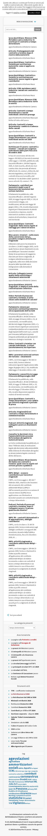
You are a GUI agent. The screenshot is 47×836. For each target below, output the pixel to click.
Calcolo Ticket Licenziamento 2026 (23, 718)
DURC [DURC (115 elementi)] (30, 779)
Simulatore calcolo (20, 722)
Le (23, 697)
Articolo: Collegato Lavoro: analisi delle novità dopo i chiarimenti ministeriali (21, 275)
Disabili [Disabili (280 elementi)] (23, 779)
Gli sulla (22, 656)
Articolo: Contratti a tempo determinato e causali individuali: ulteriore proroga (22, 112)
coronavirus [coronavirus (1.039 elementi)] (29, 776)
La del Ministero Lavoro (22, 648)
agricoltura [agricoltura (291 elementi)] (14, 761)
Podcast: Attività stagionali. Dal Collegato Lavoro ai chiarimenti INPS (23, 425)
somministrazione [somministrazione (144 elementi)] (23, 795)
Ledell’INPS (23, 663)
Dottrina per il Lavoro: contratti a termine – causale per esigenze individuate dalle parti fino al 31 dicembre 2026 (23, 150)
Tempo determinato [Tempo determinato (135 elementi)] (27, 800)
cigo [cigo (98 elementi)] (25, 771)
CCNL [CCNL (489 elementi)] (12, 770)
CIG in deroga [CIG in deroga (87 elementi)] (19, 771)
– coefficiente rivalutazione (23, 691)
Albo (21, 746)
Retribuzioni (22, 704)
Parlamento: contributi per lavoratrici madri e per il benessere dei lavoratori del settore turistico (21, 188)
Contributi (21, 707)
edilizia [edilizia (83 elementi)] (34, 779)
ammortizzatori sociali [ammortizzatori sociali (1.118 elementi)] (20, 766)
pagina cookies (20, 13)
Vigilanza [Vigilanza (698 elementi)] (19, 803)
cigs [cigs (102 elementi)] (29, 771)
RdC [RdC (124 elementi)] (35, 789)
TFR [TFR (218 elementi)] (10, 803)
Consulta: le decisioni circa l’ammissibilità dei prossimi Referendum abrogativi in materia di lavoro (21, 437)
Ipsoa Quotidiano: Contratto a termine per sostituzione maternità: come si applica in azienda (22, 65)
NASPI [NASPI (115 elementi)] (11, 789)
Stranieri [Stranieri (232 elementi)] (27, 798)
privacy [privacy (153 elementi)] (31, 789)
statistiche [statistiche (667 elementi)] (15, 798)
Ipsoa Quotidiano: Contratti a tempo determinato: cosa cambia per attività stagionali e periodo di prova (23, 401)
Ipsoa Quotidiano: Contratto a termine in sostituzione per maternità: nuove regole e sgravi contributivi (23, 78)
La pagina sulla (23, 639)
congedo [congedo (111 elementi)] (34, 771)
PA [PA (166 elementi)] (14, 789)
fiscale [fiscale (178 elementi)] (12, 781)
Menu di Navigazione (25, 21)
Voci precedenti (16, 615)
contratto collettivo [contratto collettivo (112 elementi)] (16, 774)
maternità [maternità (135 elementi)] (34, 786)
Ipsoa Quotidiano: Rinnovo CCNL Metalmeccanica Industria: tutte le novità (23, 101)
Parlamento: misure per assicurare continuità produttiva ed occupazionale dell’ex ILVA (23, 309)
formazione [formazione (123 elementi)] (19, 782)
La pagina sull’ (20, 644)
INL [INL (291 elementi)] (35, 781)
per (23, 710)
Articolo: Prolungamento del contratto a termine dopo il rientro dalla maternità (21, 53)
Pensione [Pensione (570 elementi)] (21, 788)
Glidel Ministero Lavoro (24, 651)
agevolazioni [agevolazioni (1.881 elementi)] (19, 758)
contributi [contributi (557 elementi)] (30, 773)
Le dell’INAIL (19, 670)
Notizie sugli (22, 678)
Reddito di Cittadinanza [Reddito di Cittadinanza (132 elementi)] (18, 791)
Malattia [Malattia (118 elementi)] (26, 786)
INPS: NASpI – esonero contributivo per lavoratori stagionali (21, 475)
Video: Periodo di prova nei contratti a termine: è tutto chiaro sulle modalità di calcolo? (23, 298)
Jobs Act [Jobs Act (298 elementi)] (13, 783)
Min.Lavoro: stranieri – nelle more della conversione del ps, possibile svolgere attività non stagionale (24, 238)
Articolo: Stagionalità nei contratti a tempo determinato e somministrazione (23, 414)
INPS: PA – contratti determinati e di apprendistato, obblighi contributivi (24, 519)
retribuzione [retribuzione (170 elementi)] (14, 793)
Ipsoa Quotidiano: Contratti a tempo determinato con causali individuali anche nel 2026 (23, 137)
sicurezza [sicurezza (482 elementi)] (25, 793)
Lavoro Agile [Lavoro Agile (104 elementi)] (22, 784)
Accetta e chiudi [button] (34, 13)
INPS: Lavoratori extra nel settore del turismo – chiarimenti (24, 355)
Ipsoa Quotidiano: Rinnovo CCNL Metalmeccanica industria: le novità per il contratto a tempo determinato (23, 41)
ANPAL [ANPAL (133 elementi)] (20, 768)
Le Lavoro (24, 673)
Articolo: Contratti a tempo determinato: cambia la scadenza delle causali (23, 126)
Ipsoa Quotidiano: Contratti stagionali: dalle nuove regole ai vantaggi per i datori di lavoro (23, 226)
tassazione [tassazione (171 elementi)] (13, 800)
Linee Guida (18, 742)
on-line (15, 729)
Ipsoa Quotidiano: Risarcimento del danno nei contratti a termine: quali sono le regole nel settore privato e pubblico (23, 463)
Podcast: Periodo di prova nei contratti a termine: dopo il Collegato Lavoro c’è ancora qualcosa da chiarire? (22, 507)
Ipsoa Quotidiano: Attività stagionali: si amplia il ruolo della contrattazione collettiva (23, 286)
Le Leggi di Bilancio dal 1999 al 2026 (24, 738)
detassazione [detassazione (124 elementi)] (14, 779)
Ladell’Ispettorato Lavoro (23, 660)
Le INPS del (25, 667)
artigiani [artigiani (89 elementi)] (35, 768)
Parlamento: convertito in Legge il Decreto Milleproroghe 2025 (23, 375)
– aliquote (24, 714)
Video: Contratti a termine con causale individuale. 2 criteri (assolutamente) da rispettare (22, 345)
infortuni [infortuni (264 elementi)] (29, 781)
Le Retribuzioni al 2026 (20, 694)
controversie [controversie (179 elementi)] (14, 777)
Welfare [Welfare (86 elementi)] (27, 803)
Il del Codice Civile (24, 726)
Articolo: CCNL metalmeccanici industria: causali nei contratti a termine (23, 90)
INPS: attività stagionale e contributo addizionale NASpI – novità (22, 543)
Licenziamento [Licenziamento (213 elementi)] (15, 786)
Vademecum (22, 733)
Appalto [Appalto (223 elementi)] (28, 768)
